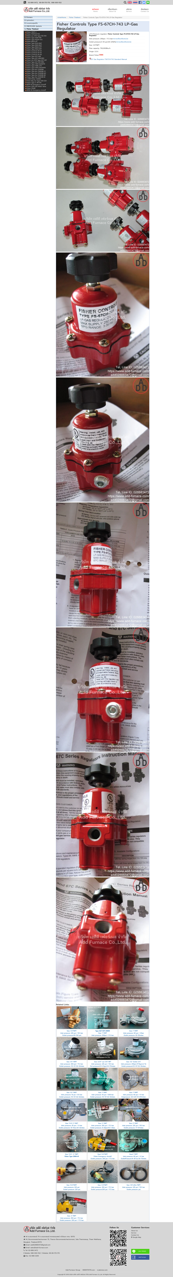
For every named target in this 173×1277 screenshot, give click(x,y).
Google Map (137, 1237)
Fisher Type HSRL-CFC (34, 66)
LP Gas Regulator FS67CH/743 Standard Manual (108, 59)
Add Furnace (142, 1257)
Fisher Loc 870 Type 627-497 (37, 60)
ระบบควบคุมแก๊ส (32, 23)
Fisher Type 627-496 (34, 56)
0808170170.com (89, 1270)
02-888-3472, (33, 2)
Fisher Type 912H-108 (34, 38)
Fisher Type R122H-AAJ (34, 40)
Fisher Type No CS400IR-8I (36, 77)
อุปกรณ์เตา (30, 20)
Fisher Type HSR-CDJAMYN (36, 64)
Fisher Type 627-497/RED (35, 62)
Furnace (29, 17)
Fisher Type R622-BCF (34, 45)
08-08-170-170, (44, 2)
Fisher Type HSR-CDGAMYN (36, 68)
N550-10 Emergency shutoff (36, 85)
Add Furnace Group (73, 1270)
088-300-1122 (56, 2)
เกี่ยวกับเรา (112, 10)
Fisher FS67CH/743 (33, 34)
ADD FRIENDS (142, 1251)
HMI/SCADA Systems (34, 26)
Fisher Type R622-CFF (34, 47)
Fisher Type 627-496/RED (35, 58)
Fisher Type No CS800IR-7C (36, 71)
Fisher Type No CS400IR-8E (36, 75)
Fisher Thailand (74, 17)
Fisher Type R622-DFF (34, 49)
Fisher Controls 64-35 (34, 53)
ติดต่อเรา (145, 10)
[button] (125, 3)
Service (133, 1233)
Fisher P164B (31, 88)
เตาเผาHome (62, 17)
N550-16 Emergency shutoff (36, 90)
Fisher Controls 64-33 (34, 51)
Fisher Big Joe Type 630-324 (37, 81)
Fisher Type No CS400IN (35, 70)
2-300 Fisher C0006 (34, 79)
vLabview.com (102, 1270)
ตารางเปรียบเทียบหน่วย (120, 39)
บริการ (129, 10)
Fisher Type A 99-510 (34, 83)
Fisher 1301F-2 (31, 32)
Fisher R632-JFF (32, 41)
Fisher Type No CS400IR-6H (36, 73)
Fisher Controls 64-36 (34, 55)
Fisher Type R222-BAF (34, 43)
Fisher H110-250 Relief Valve (36, 86)
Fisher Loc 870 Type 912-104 (36, 36)
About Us (134, 1231)
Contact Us (135, 1235)
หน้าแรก (95, 10)
